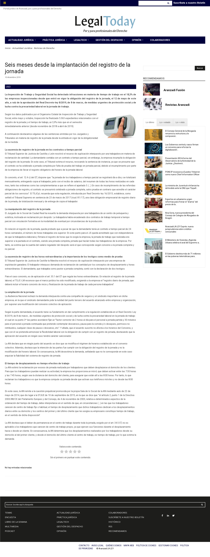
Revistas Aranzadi (177, 105)
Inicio (8, 48)
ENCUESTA (10, 517)
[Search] (168, 3)
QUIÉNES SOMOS (113, 545)
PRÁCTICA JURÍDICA (67, 517)
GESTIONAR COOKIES (168, 545)
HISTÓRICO (114, 521)
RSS (110, 526)
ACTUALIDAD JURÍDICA (68, 512)
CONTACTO (84, 545)
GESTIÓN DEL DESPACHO (70, 526)
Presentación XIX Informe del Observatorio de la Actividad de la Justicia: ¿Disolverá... (180, 161)
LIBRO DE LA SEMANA (16, 521)
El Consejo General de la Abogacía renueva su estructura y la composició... (180, 133)
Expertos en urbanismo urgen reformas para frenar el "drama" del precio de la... (181, 202)
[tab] (150, 122)
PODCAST (10, 531)
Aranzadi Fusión (174, 90)
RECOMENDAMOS (118, 531)
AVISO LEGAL (98, 545)
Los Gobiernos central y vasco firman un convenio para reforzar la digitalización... (181, 147)
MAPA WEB (129, 545)
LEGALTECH (63, 521)
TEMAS (8, 512)
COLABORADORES (118, 512)
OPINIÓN (61, 531)
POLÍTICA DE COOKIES (146, 545)
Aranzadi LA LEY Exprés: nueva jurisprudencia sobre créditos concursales (179, 229)
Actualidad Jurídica (22, 48)
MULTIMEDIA (11, 526)
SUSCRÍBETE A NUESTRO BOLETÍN (126, 517)
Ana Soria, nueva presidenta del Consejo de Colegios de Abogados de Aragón (182, 215)
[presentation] (150, 122)
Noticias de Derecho (44, 48)
